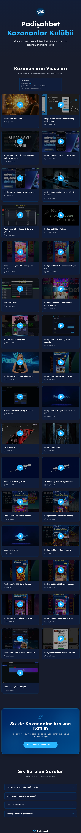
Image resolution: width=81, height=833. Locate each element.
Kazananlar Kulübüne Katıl (40, 745)
